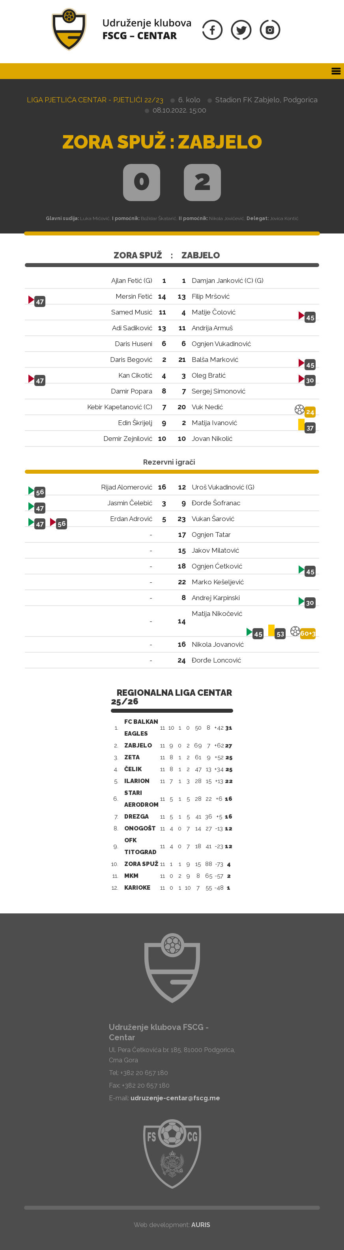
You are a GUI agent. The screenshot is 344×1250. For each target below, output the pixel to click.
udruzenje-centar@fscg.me (175, 1098)
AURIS (200, 1225)
